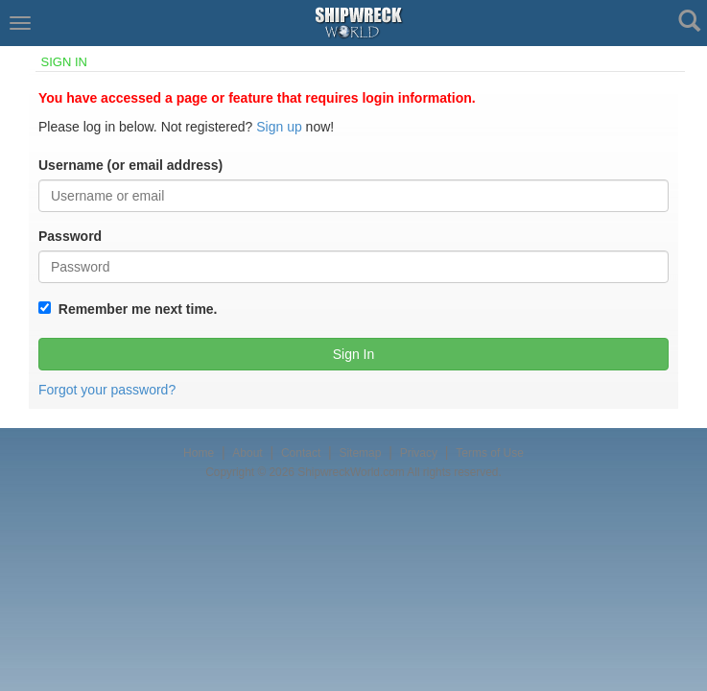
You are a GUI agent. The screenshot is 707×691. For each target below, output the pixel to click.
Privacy (418, 453)
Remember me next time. (134, 309)
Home (198, 453)
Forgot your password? (107, 389)
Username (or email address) (130, 165)
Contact (300, 453)
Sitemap (360, 453)
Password (70, 236)
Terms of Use (490, 453)
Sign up (278, 126)
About (247, 453)
